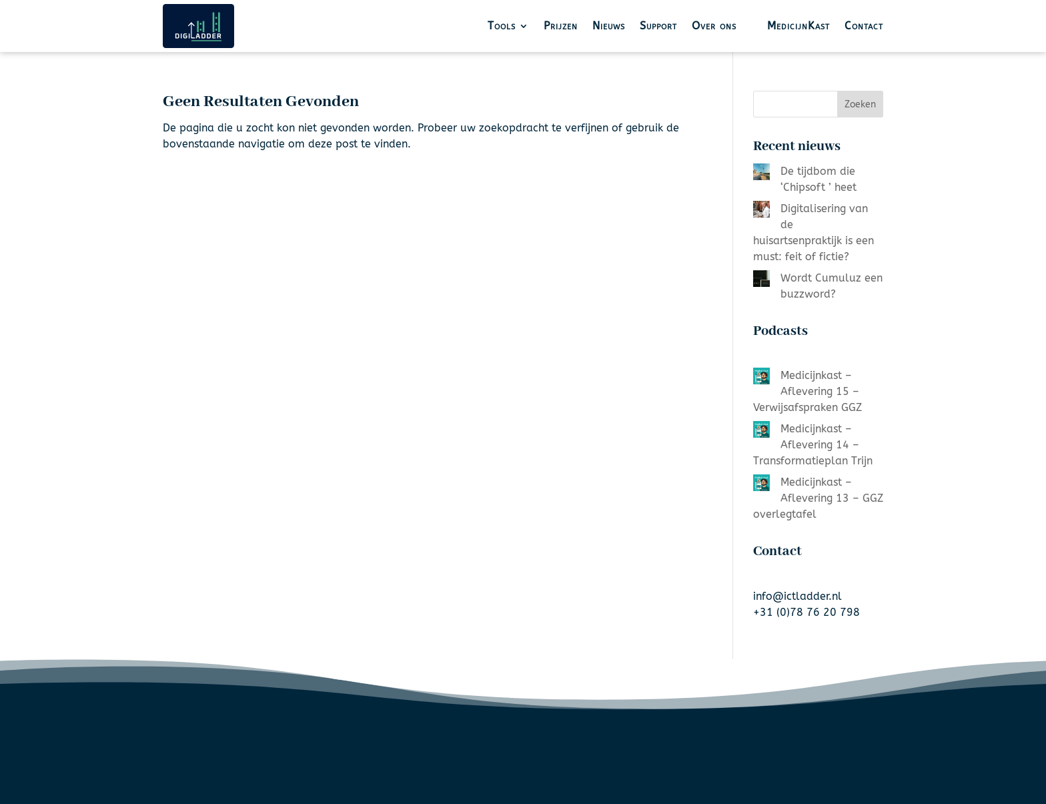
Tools (502, 25)
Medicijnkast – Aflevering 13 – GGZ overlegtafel (818, 498)
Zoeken (860, 104)
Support (658, 25)
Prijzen (561, 25)
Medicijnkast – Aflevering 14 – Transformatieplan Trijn (813, 444)
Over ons (714, 25)
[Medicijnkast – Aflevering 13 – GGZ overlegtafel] (761, 485)
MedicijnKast (798, 25)
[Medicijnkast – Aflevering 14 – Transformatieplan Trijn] (761, 431)
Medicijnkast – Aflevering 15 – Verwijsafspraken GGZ (807, 391)
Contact (864, 25)
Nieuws (608, 25)
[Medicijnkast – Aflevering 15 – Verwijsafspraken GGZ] (761, 378)
